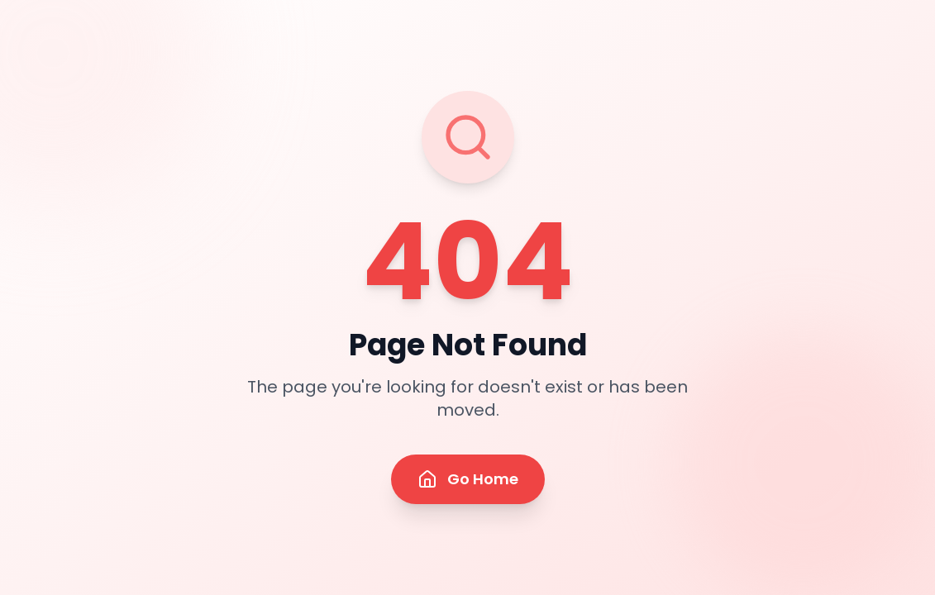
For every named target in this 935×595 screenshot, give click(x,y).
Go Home (467, 479)
